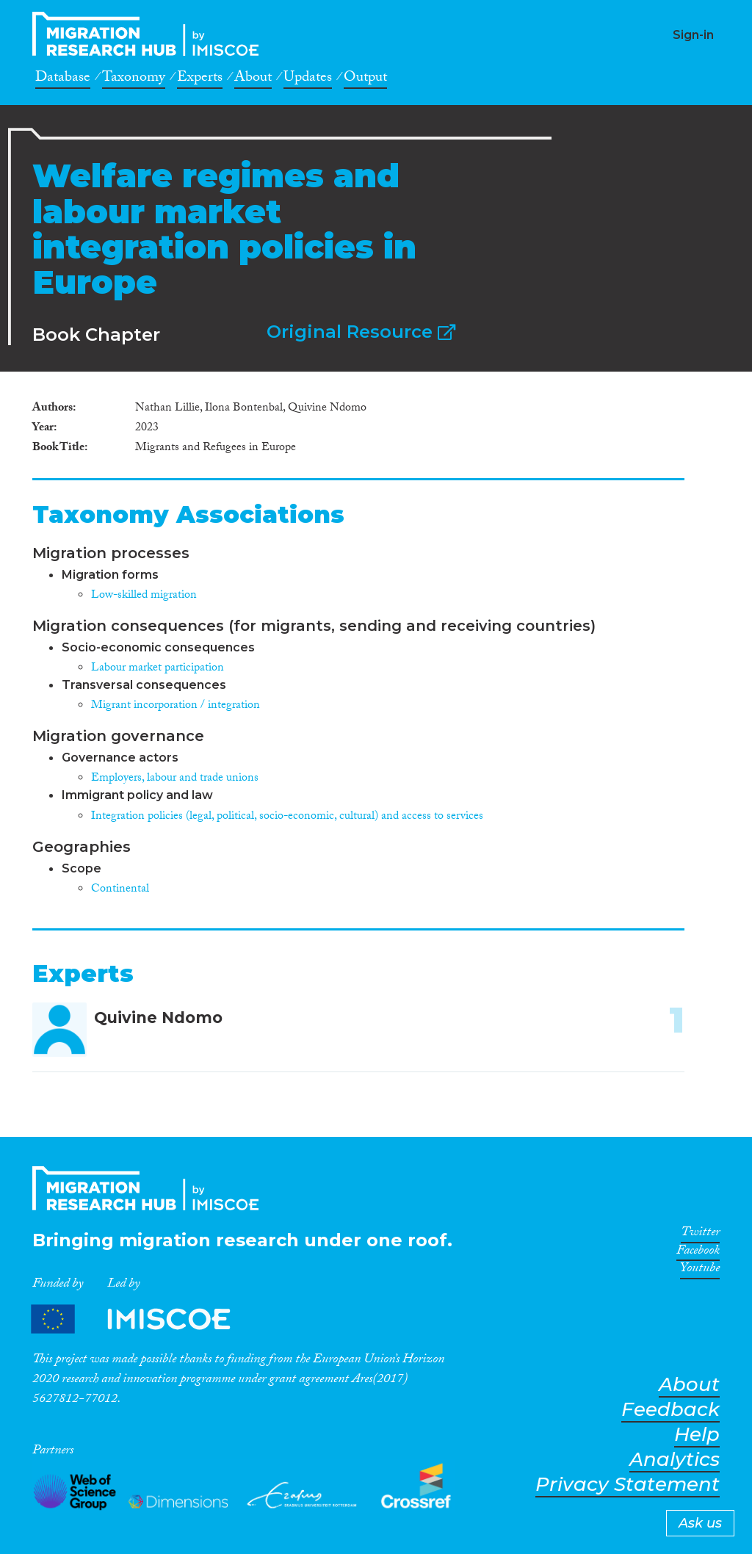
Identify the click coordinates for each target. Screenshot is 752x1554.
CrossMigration (149, 34)
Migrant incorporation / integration (175, 706)
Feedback (670, 1409)
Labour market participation (157, 669)
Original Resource (361, 331)
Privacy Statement (627, 1484)
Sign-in (693, 35)
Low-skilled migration (144, 596)
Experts (200, 79)
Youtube (700, 1270)
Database (62, 79)
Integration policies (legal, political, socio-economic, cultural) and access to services (287, 817)
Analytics (674, 1459)
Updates (307, 79)
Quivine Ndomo (158, 1017)
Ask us (700, 1523)
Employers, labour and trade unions (174, 779)
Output (365, 79)
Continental (120, 890)
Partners (143, 1319)
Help (697, 1434)
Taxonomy (133, 79)
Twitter (700, 1234)
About (253, 79)
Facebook (698, 1253)
